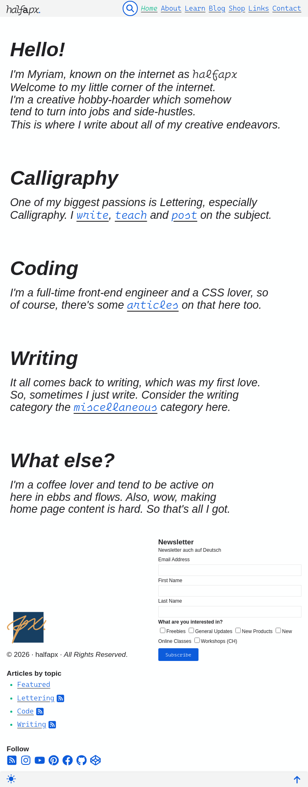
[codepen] (95, 758)
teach (131, 215)
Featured (33, 683)
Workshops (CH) (219, 639)
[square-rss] (12, 758)
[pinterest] (53, 758)
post (184, 215)
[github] (81, 758)
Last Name (170, 599)
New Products (257, 630)
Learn (195, 8)
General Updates (214, 630)
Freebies (176, 630)
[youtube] (39, 758)
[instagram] (26, 758)
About (171, 8)
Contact (286, 8)
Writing (31, 722)
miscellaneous (115, 407)
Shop (236, 8)
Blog (217, 8)
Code (25, 709)
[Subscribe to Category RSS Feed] (60, 696)
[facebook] (67, 758)
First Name (170, 578)
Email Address (174, 558)
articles (153, 304)
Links (259, 8)
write (92, 215)
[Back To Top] (297, 778)
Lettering (35, 696)
